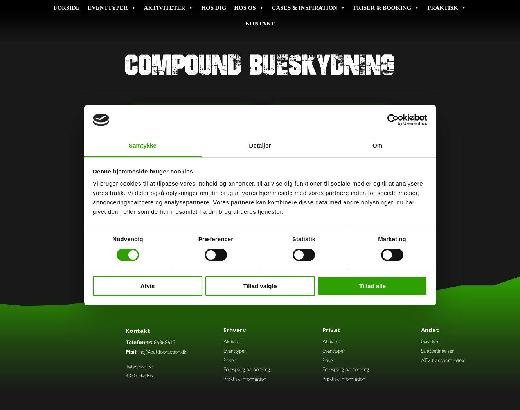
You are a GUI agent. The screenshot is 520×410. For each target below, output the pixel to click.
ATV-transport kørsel (443, 360)
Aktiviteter (169, 8)
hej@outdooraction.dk (162, 351)
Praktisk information (244, 378)
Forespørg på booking (246, 369)
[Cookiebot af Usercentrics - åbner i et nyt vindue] (393, 120)
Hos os (249, 8)
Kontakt (260, 23)
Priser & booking (386, 8)
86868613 (165, 342)
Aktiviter (232, 341)
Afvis (147, 286)
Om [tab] (377, 145)
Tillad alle (372, 286)
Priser (229, 360)
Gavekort (431, 341)
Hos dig (213, 8)
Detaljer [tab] (260, 145)
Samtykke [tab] (143, 145)
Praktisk (446, 8)
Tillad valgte (260, 286)
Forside (67, 8)
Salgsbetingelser (437, 350)
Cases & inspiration (308, 8)
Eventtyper (112, 8)
